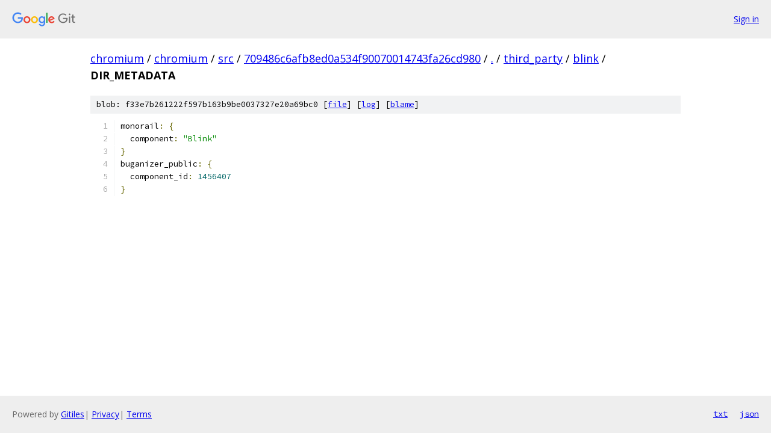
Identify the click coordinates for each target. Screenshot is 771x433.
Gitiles (72, 414)
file (337, 104)
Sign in (746, 19)
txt (720, 413)
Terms (139, 414)
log (368, 104)
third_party (533, 58)
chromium (117, 58)
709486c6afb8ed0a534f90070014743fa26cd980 (362, 58)
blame (402, 104)
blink (586, 58)
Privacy (105, 414)
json (749, 413)
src (226, 58)
